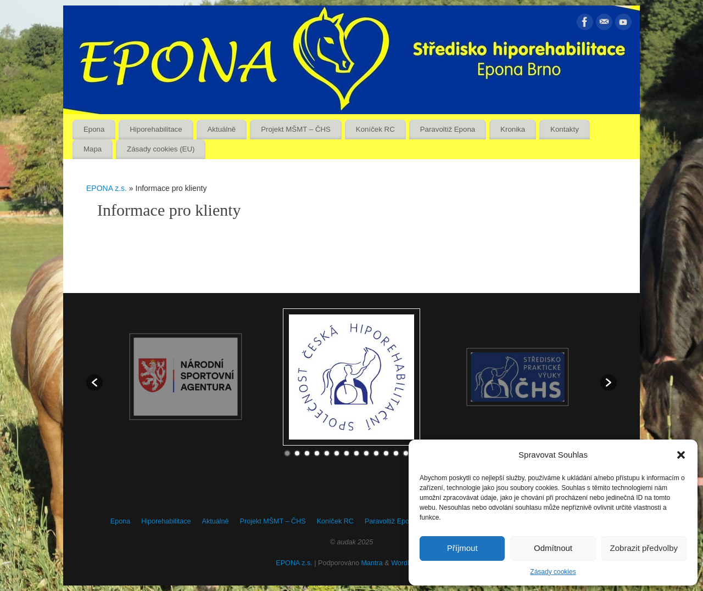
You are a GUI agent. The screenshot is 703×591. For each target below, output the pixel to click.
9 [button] (366, 453)
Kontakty (564, 129)
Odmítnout (553, 548)
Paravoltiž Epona (448, 129)
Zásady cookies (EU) (160, 149)
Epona (93, 129)
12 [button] (396, 453)
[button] (681, 454)
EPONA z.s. (106, 188)
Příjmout (462, 548)
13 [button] (406, 453)
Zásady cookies (553, 572)
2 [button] (297, 453)
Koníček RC (375, 129)
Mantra (372, 563)
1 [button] (287, 453)
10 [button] (376, 453)
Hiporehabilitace (156, 129)
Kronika (512, 129)
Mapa (92, 149)
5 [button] (326, 453)
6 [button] (336, 453)
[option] (351, 377)
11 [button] (386, 453)
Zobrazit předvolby (644, 548)
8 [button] (356, 453)
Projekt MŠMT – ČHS (296, 129)
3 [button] (307, 453)
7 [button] (346, 453)
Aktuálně (222, 129)
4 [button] (317, 453)
